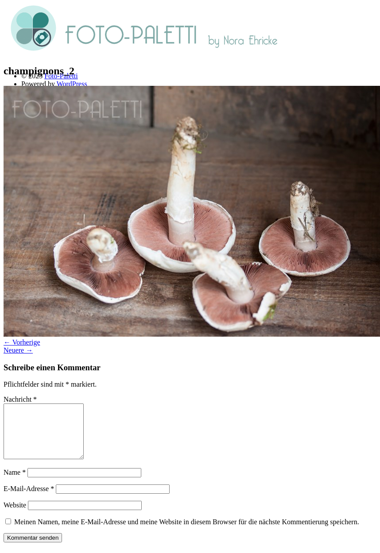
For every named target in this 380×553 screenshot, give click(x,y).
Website (15, 515)
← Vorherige (22, 342)
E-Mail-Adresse (29, 499)
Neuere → (18, 350)
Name (15, 483)
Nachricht (20, 399)
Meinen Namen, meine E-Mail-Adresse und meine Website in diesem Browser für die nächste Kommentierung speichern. (186, 532)
